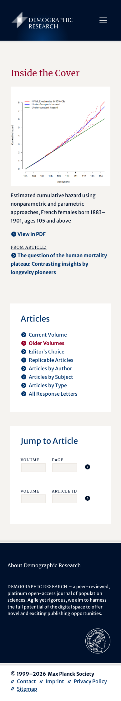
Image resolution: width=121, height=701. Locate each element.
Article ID (64, 491)
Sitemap (27, 689)
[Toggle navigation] (103, 20)
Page (57, 460)
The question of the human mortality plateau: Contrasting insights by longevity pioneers (59, 263)
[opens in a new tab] (97, 641)
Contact (26, 681)
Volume (30, 460)
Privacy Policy (90, 681)
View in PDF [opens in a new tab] (32, 234)
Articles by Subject (51, 377)
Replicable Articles (51, 360)
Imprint (55, 681)
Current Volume (48, 335)
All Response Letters (53, 394)
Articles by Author (50, 368)
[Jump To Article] (87, 467)
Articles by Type (48, 385)
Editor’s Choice (46, 351)
